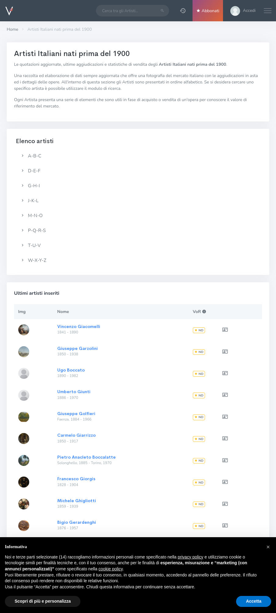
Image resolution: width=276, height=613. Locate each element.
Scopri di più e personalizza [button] (43, 601)
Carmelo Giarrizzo (76, 435)
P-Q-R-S (33, 230)
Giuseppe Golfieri (76, 413)
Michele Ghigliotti (76, 500)
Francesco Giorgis (76, 478)
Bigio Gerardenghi (76, 522)
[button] (183, 10)
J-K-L (29, 200)
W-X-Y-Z (33, 260)
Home (12, 29)
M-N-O (31, 215)
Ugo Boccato (71, 370)
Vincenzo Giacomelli (78, 326)
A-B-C (30, 156)
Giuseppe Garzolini (77, 348)
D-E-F (30, 170)
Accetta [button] (253, 601)
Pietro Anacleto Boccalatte (86, 457)
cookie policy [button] (110, 568)
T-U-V (30, 245)
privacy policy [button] (190, 557)
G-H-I (30, 185)
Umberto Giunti (73, 391)
